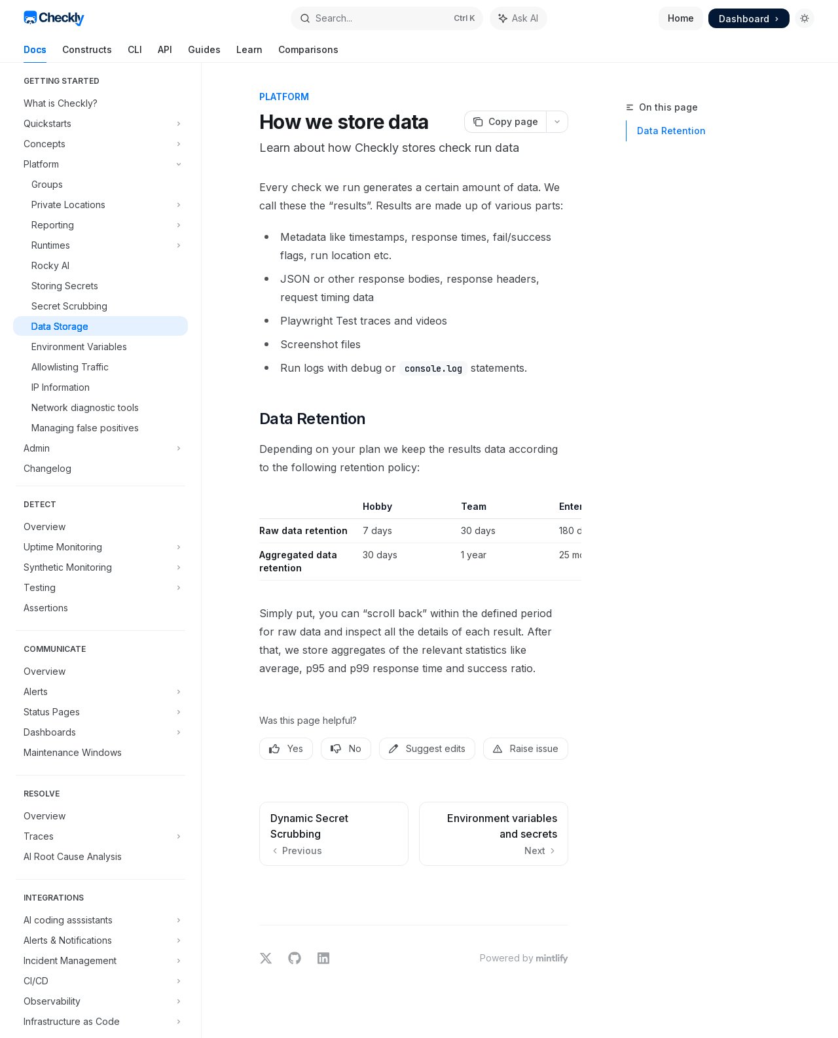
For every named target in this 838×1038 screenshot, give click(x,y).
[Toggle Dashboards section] (100, 732)
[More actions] (557, 122)
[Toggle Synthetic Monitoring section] (100, 567)
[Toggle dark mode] (804, 18)
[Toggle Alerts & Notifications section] (100, 940)
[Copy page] (505, 122)
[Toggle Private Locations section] (100, 204)
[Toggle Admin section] (100, 447)
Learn (249, 53)
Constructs (87, 53)
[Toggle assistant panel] (518, 18)
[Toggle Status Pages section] (100, 711)
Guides (204, 53)
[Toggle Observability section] (100, 1001)
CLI (135, 53)
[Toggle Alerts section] (100, 691)
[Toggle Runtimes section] (100, 245)
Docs (35, 53)
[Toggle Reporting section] (100, 224)
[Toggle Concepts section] (100, 143)
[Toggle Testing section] (100, 587)
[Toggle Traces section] (100, 836)
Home (681, 18)
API (165, 53)
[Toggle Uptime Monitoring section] (100, 546)
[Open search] (387, 18)
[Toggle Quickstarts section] (100, 123)
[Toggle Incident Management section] (100, 960)
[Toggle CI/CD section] (100, 980)
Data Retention (671, 130)
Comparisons (308, 53)
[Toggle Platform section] (100, 163)
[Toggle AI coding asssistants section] (100, 919)
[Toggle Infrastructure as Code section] (100, 1021)
